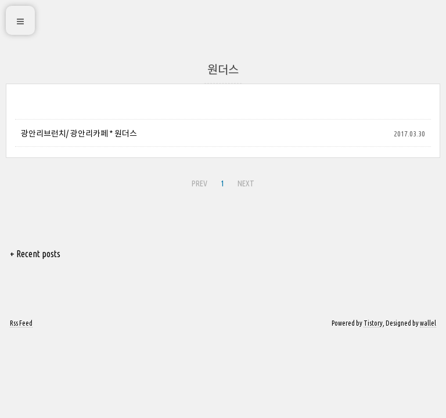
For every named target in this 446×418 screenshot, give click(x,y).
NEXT (246, 183)
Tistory (373, 323)
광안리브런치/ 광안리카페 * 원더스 (79, 133)
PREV (199, 183)
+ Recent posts (35, 253)
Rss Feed (21, 323)
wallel (428, 323)
